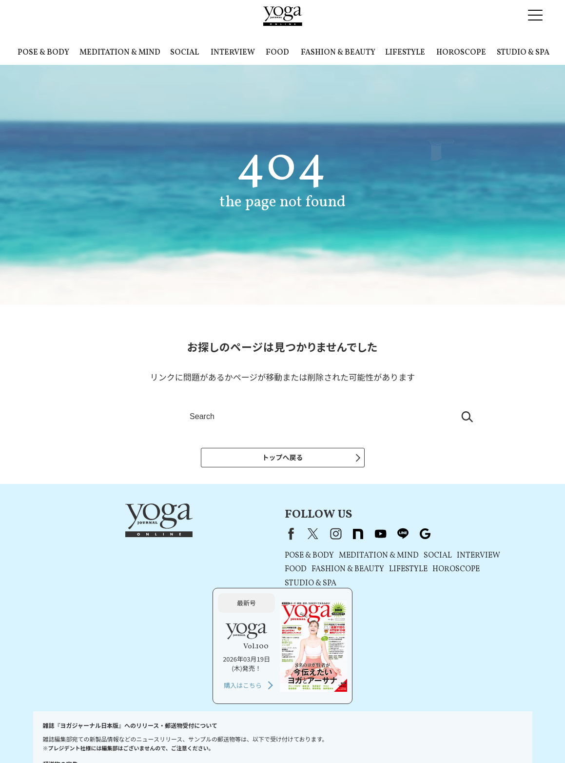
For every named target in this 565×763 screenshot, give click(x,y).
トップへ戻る (282, 457)
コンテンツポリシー (280, 737)
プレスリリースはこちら (115, 737)
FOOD (277, 52)
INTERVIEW (233, 52)
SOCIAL (184, 52)
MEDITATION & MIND (119, 52)
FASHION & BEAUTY (338, 52)
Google (298, 536)
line (276, 536)
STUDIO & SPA (523, 52)
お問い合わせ (57, 737)
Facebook (162, 536)
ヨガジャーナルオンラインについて (392, 737)
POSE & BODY (43, 52)
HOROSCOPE (461, 52)
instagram (208, 536)
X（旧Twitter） (186, 536)
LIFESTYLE (405, 52)
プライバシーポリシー (216, 737)
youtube (253, 536)
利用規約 (167, 737)
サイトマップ (465, 737)
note (231, 536)
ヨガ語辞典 (505, 737)
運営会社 (326, 737)
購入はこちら (423, 603)
